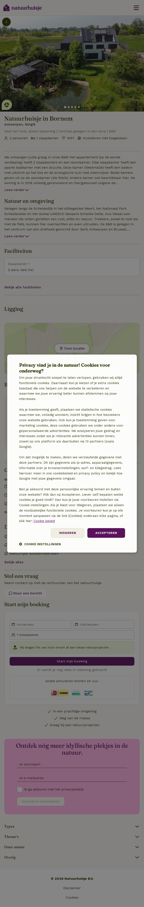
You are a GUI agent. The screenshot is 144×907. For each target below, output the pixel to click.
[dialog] (72, 453)
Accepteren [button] (106, 533)
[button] (40, 544)
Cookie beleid (44, 521)
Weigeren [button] (67, 533)
